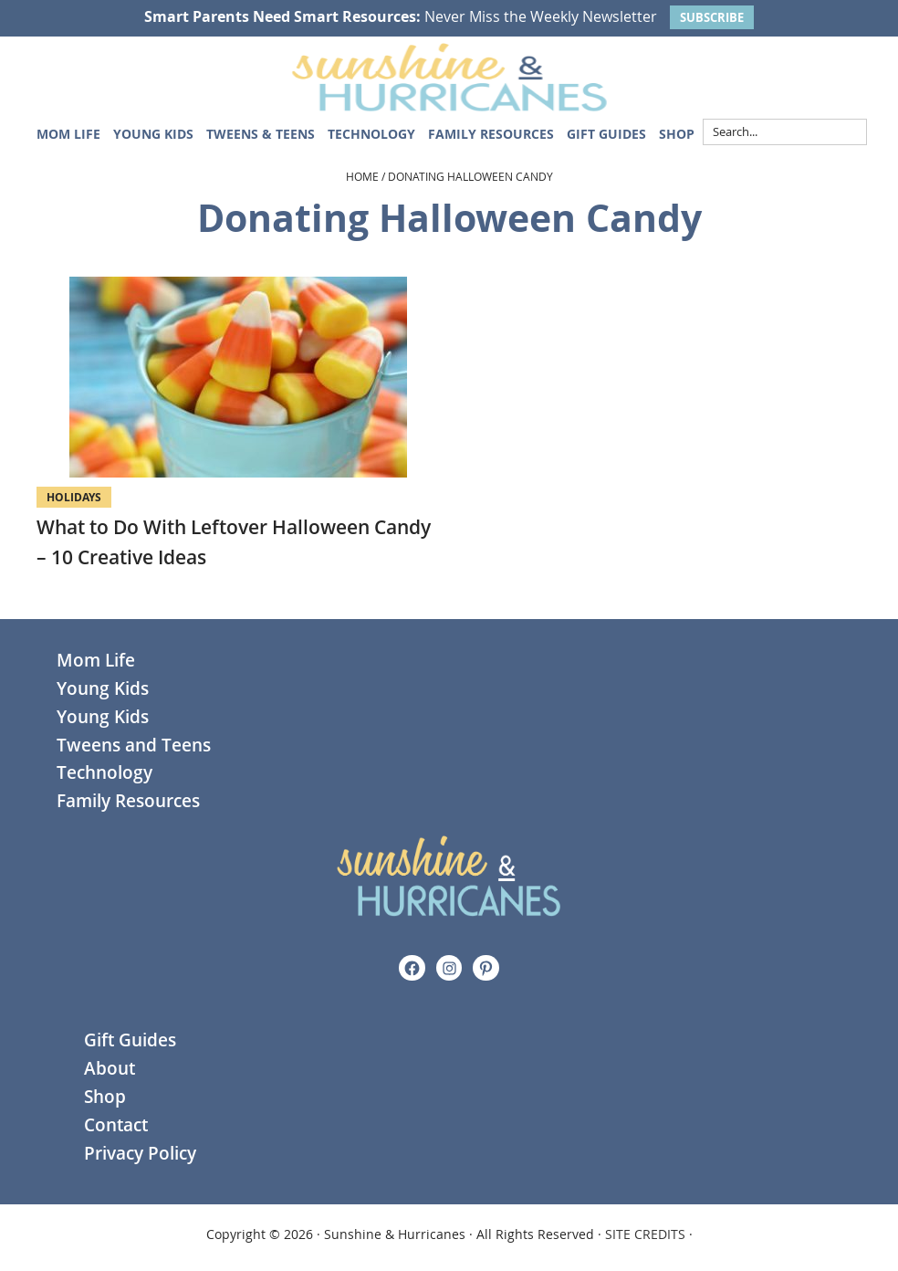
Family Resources (128, 801)
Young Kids (103, 688)
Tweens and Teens (134, 745)
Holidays (74, 497)
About (109, 1068)
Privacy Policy (140, 1153)
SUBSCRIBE (712, 17)
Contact (116, 1125)
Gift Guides (130, 1040)
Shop (105, 1096)
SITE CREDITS (645, 1234)
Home (362, 176)
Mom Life (96, 660)
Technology (104, 772)
